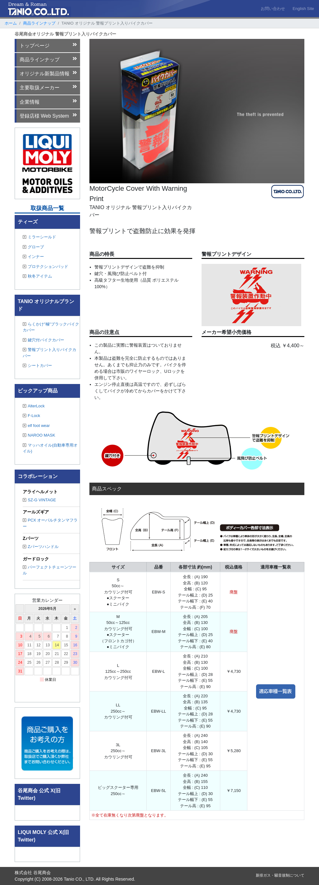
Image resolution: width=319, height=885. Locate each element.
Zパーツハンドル (41, 546)
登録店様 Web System (48, 115)
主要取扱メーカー (48, 87)
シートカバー (37, 365)
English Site (303, 8)
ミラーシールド (39, 237)
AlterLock (34, 406)
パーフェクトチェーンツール (49, 570)
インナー (33, 256)
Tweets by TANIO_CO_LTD (43, 810)
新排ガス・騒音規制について (280, 875)
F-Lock (31, 415)
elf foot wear (36, 425)
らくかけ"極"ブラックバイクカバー (51, 327)
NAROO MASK (39, 435)
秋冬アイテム (37, 276)
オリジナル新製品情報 (48, 73)
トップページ (48, 45)
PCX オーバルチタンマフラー (50, 523)
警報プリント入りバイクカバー (49, 352)
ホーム (11, 23)
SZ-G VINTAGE (39, 500)
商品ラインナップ (39, 23)
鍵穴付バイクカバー (43, 340)
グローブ (33, 247)
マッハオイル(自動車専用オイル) (50, 448)
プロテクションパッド (45, 266)
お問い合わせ (273, 8)
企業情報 (48, 101)
